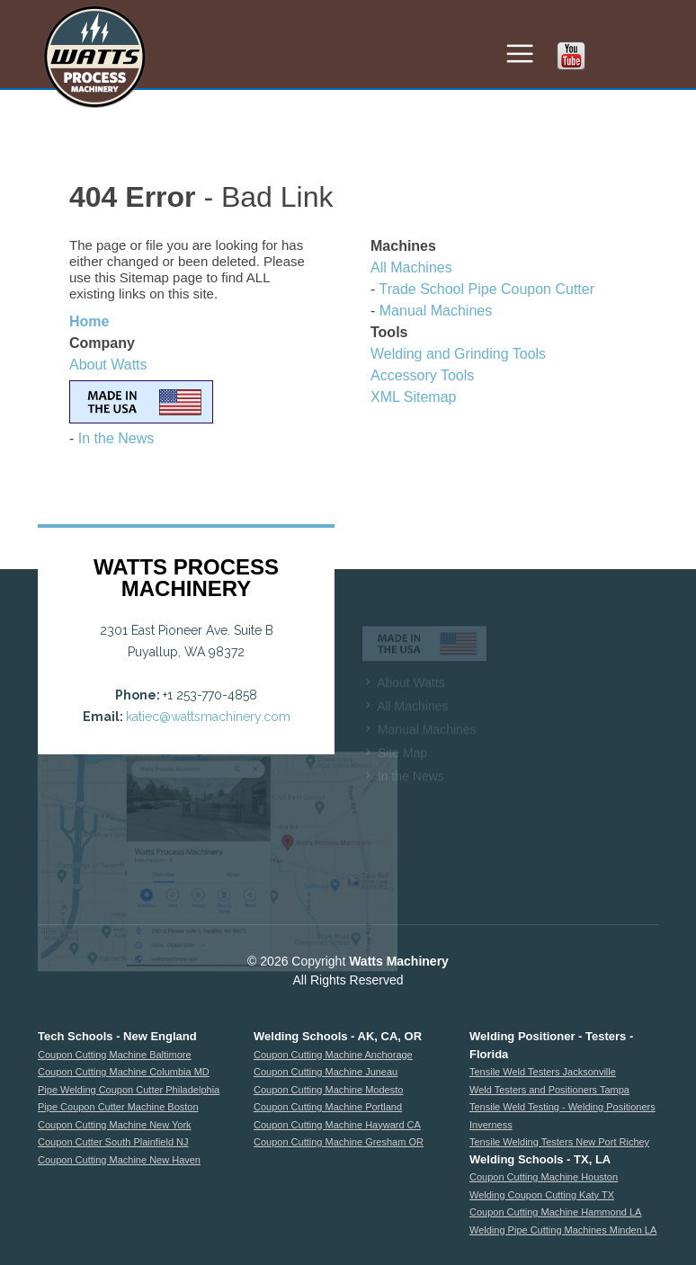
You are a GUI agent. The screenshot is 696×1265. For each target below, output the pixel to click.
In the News (116, 438)
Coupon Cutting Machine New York (115, 1124)
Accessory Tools (422, 375)
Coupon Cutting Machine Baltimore (115, 1054)
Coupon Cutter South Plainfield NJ (113, 1141)
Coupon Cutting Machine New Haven (119, 1159)
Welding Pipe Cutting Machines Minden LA (562, 1230)
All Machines (411, 267)
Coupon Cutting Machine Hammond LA (555, 1212)
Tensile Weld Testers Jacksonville (542, 1071)
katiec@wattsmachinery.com (208, 716)
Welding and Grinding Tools (458, 353)
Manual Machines (435, 310)
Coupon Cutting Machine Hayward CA (337, 1124)
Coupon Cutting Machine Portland (328, 1106)
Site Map (402, 764)
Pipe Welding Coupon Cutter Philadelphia (128, 1089)
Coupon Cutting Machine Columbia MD (124, 1071)
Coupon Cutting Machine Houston (543, 1176)
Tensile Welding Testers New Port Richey (559, 1141)
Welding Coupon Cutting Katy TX (541, 1194)
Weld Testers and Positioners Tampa (549, 1089)
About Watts (108, 364)
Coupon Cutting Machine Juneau (325, 1071)
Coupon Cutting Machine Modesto (328, 1089)
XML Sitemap (413, 397)
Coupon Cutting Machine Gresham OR (339, 1141)
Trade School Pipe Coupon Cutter (486, 289)
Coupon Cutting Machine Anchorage (333, 1054)
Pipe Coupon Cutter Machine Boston (118, 1106)
